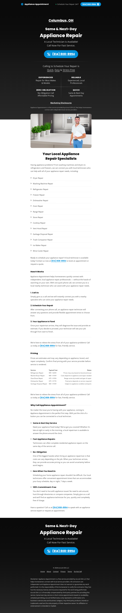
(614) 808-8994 (61, 54)
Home (42, 571)
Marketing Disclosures (61, 103)
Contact (56, 571)
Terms (70, 571)
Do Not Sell (78, 571)
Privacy (63, 571)
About (49, 571)
